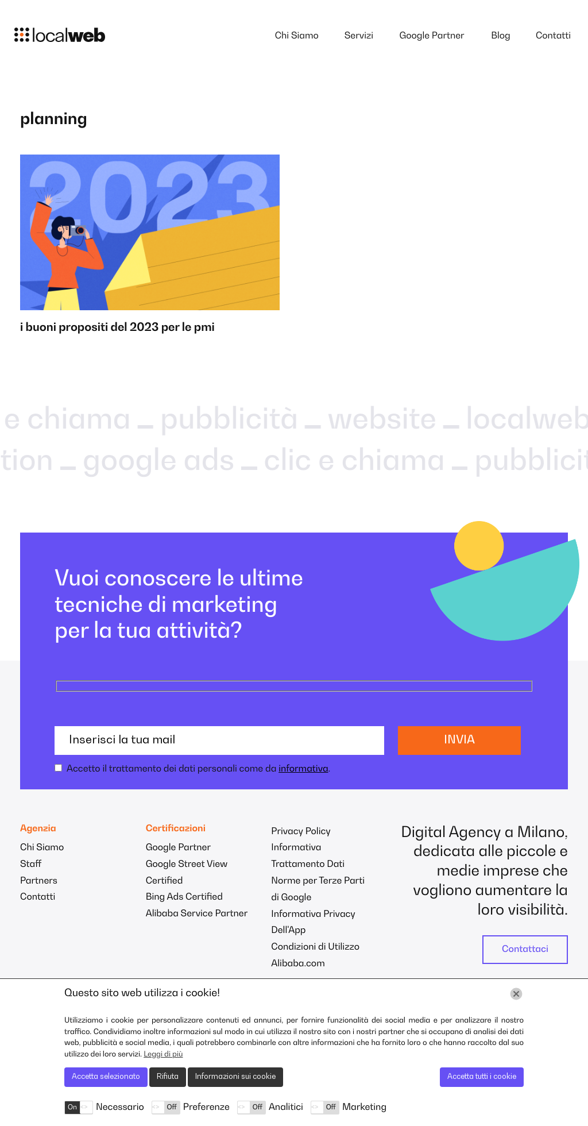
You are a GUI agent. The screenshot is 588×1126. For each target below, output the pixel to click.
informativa (303, 769)
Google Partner (431, 36)
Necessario (120, 1107)
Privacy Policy (300, 831)
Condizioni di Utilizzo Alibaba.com (315, 956)
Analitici (286, 1107)
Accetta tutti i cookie (481, 1077)
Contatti (553, 36)
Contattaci (525, 949)
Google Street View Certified (187, 873)
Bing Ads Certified (184, 897)
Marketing (364, 1107)
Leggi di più (163, 1054)
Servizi (359, 36)
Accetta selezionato (106, 1077)
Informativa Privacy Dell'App (313, 923)
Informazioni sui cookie (235, 1077)
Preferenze (206, 1107)
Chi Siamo (297, 36)
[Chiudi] (516, 993)
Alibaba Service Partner (197, 914)
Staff (30, 864)
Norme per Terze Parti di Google (318, 890)
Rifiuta (168, 1077)
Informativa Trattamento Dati (308, 856)
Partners (38, 881)
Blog (500, 36)
